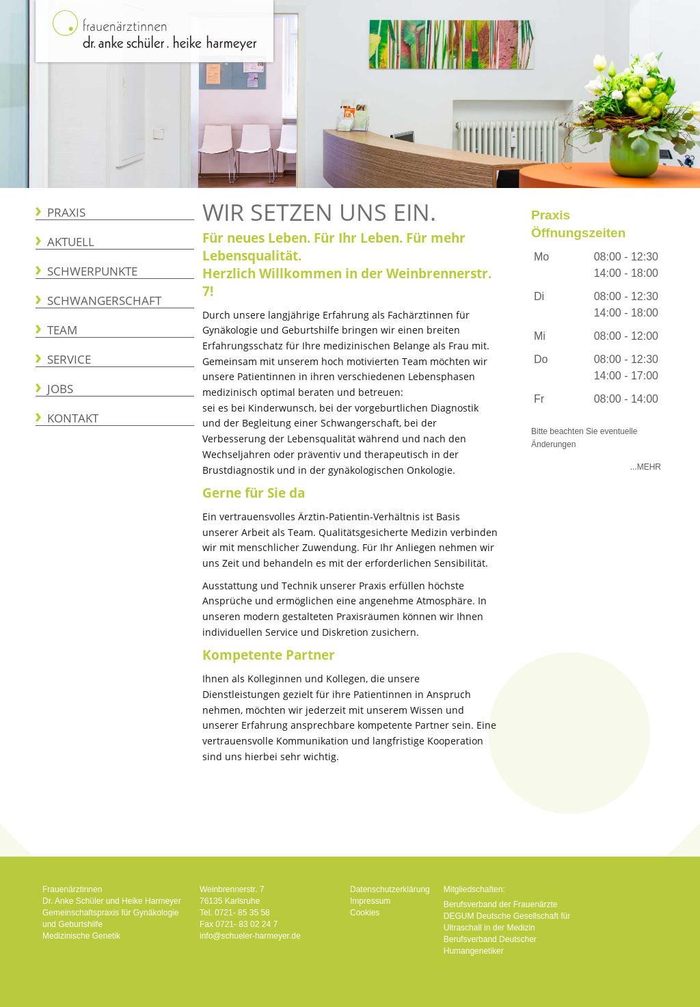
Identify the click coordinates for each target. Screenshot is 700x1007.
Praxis (66, 212)
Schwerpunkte (92, 271)
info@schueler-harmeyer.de (250, 936)
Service (69, 359)
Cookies (364, 912)
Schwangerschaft (104, 300)
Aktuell (70, 242)
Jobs (60, 389)
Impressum (370, 901)
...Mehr (645, 467)
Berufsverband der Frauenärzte (501, 904)
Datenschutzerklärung (390, 889)
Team (62, 330)
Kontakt (72, 418)
